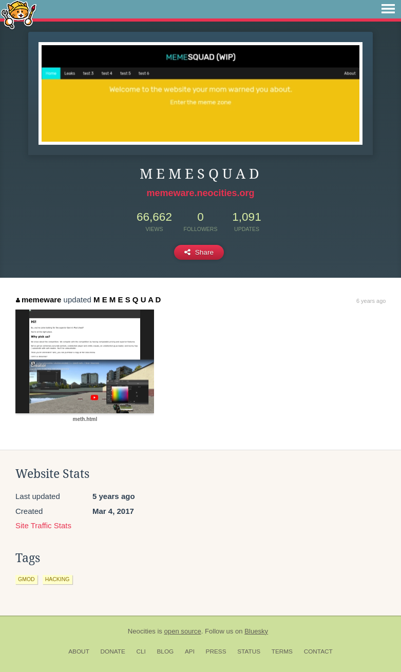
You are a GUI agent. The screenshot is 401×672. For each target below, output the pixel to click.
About (78, 651)
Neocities (142, 631)
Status (248, 651)
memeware (38, 299)
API (190, 651)
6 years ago (371, 301)
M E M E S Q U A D (127, 299)
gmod (26, 579)
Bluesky (256, 631)
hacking (57, 579)
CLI (140, 651)
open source (182, 631)
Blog (165, 651)
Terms (282, 651)
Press (216, 651)
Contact (318, 651)
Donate (113, 651)
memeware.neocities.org (200, 193)
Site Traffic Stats (43, 525)
